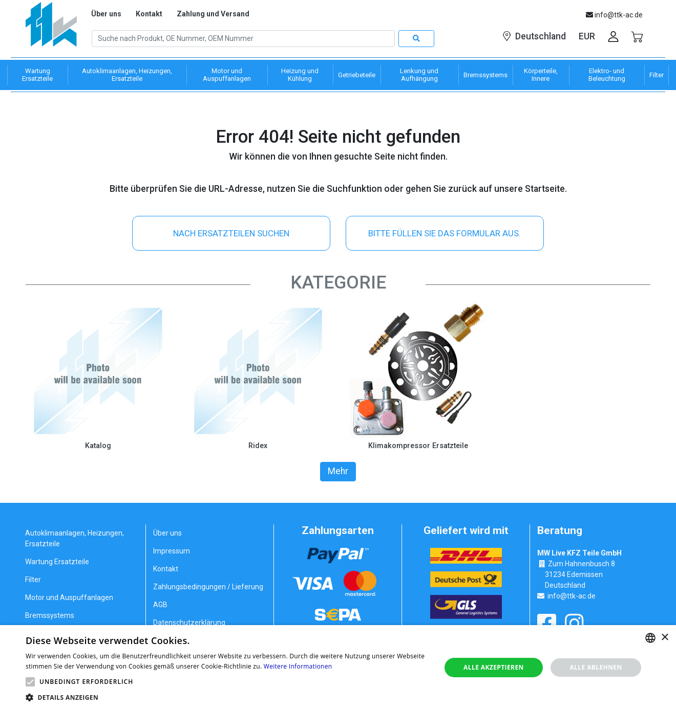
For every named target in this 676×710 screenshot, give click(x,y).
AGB (160, 604)
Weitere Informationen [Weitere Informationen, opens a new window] (298, 666)
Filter (33, 579)
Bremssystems (49, 615)
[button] (30, 682)
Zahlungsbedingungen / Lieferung (208, 586)
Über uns (106, 14)
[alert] (338, 667)
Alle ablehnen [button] (595, 667)
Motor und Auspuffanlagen (69, 597)
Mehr (338, 471)
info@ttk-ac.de (571, 595)
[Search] (243, 39)
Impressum (171, 550)
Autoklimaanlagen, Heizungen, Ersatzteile (74, 537)
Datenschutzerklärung (189, 622)
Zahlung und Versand (213, 14)
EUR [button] (587, 36)
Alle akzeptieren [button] (493, 667)
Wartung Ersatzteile (57, 561)
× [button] (664, 637)
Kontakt (149, 14)
